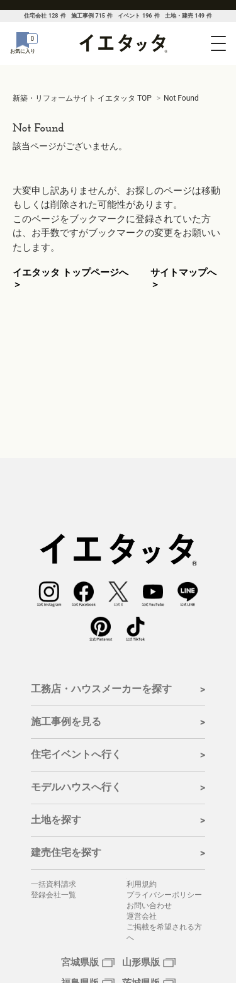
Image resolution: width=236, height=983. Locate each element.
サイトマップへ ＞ (183, 278)
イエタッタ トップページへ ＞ (70, 278)
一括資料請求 (53, 884)
